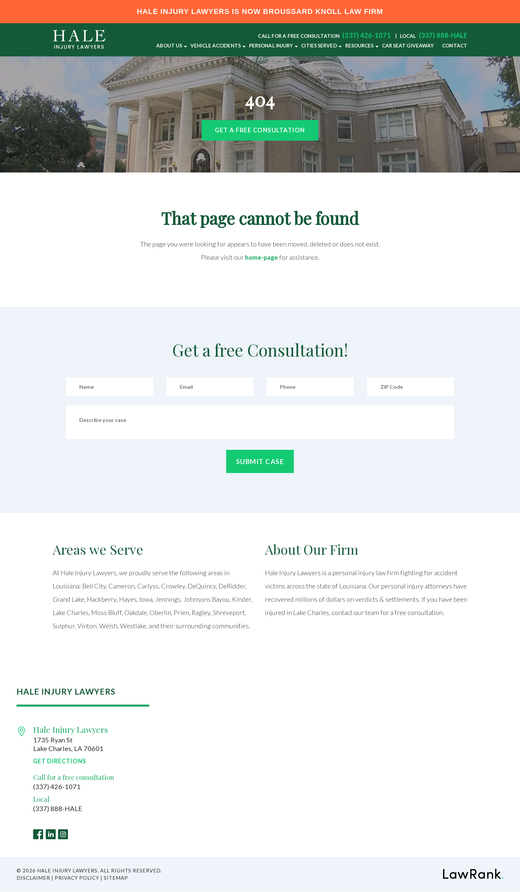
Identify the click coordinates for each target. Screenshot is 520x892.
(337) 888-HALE (443, 35)
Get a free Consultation (260, 130)
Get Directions (59, 761)
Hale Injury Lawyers (70, 729)
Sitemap (116, 878)
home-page (261, 257)
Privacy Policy (77, 878)
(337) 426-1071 (366, 35)
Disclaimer (33, 878)
